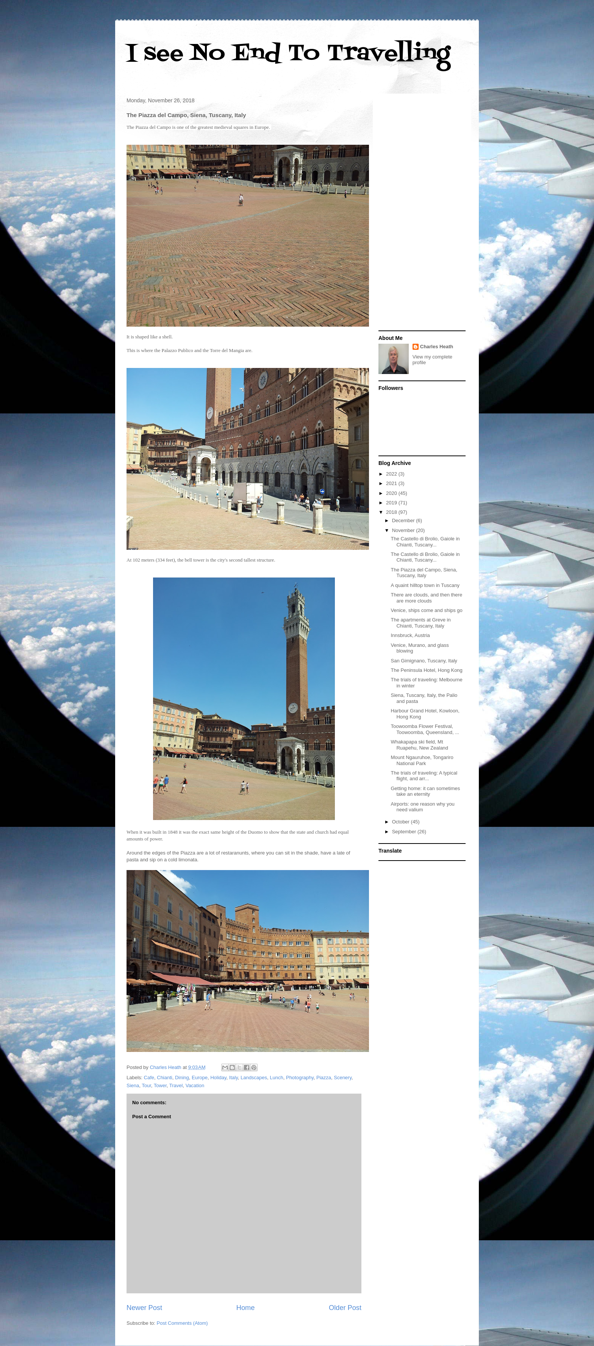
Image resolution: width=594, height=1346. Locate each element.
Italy (233, 1077)
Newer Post (144, 1308)
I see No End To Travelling (288, 54)
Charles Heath (436, 346)
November (404, 530)
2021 (392, 483)
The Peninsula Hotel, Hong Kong (426, 670)
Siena (133, 1085)
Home (245, 1308)
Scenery (343, 1077)
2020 (392, 493)
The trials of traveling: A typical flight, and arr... (424, 776)
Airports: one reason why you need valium (422, 807)
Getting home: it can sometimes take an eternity (425, 791)
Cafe (149, 1077)
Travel (176, 1085)
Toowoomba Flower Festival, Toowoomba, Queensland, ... (425, 729)
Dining (182, 1077)
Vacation (195, 1085)
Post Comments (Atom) (182, 1323)
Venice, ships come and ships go (426, 610)
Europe (200, 1077)
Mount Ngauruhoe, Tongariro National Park (422, 760)
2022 (392, 474)
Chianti (164, 1077)
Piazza (323, 1077)
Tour (146, 1085)
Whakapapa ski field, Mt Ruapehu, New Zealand (419, 745)
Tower (160, 1085)
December (404, 520)
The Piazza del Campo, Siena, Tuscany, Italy (424, 573)
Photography (300, 1077)
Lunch (276, 1077)
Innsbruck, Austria (410, 635)
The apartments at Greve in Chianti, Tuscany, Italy (420, 623)
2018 (392, 512)
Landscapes (254, 1077)
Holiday (218, 1077)
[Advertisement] (422, 213)
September (404, 831)
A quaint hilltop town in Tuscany (425, 585)
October (401, 822)
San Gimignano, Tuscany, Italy (424, 661)
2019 (392, 503)
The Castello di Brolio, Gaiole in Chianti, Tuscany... (425, 542)
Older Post (345, 1308)
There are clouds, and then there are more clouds (426, 598)
